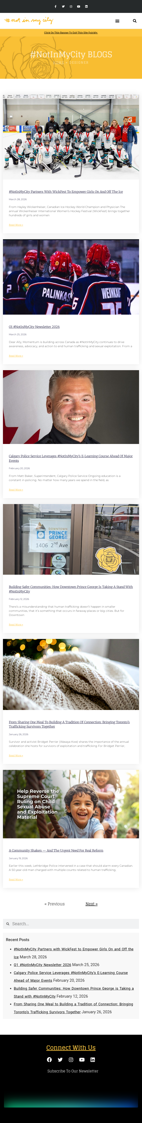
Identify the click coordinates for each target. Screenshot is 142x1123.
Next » (92, 904)
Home (58, 62)
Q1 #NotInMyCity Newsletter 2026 (34, 327)
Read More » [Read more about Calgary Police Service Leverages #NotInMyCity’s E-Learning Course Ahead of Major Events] (16, 490)
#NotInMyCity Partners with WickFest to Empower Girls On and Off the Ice (66, 192)
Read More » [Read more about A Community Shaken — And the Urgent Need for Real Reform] (16, 879)
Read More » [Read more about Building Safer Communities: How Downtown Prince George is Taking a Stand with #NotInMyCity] (16, 625)
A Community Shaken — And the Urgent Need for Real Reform (56, 850)
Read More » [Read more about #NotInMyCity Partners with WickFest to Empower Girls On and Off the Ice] (16, 225)
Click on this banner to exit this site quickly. (71, 33)
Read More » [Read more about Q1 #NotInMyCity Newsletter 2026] (16, 356)
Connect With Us (71, 1047)
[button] (117, 21)
